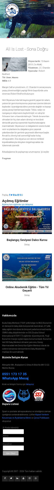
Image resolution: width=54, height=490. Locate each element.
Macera (15, 77)
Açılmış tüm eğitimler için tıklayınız (17, 204)
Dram (8, 77)
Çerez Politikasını (41, 418)
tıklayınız (30, 384)
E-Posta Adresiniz (11, 427)
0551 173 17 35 (14, 374)
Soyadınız (7, 444)
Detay (27, 245)
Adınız (6, 436)
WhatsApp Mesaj (15, 378)
